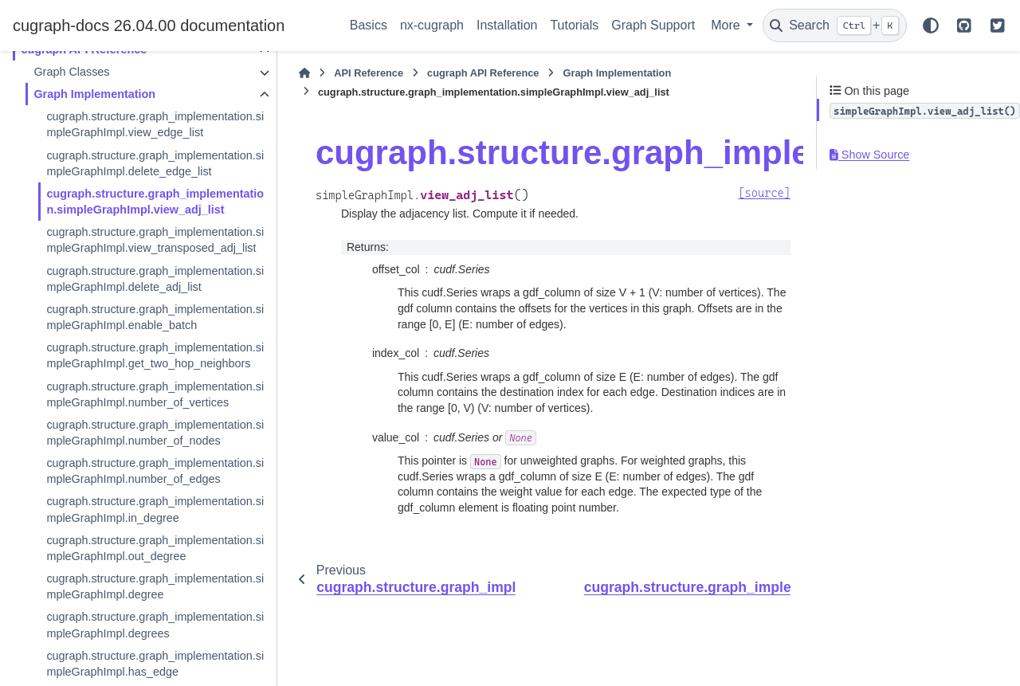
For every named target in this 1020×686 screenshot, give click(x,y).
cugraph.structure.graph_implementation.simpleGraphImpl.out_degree (142, 644)
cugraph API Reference (460, 73)
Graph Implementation (94, 94)
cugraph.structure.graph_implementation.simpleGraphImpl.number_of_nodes (142, 504)
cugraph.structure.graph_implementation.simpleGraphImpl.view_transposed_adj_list (142, 263)
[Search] (835, 25)
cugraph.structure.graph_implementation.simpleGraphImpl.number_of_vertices (143, 450)
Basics (368, 25)
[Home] (282, 73)
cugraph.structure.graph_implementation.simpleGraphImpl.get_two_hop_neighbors (142, 396)
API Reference (346, 73)
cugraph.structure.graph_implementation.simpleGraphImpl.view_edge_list (142, 124)
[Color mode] (930, 25)
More (727, 25)
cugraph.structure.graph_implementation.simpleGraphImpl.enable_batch (142, 349)
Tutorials (574, 25)
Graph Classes (71, 71)
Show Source (869, 154)
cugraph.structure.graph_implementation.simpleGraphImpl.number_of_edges (142, 559)
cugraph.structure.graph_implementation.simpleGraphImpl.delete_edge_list (142, 163)
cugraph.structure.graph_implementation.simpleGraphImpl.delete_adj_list (142, 310)
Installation (507, 25)
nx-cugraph (432, 25)
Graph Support (653, 25)
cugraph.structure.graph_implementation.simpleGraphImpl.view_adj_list (144, 209)
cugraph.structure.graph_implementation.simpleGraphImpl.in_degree (142, 605)
